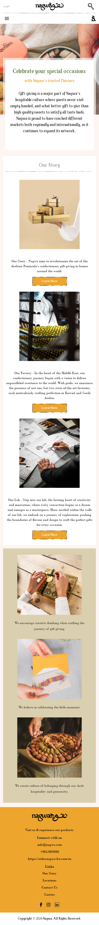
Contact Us (49, 887)
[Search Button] (91, 6)
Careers (49, 894)
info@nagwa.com (49, 845)
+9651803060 (49, 852)
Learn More (49, 281)
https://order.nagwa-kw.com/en (49, 859)
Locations (49, 880)
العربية (6, 6)
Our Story (49, 873)
